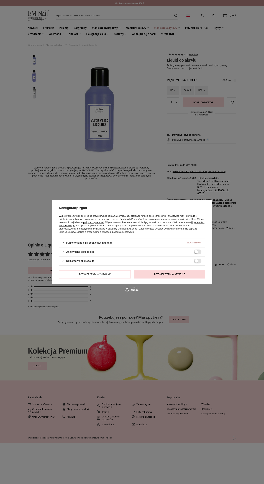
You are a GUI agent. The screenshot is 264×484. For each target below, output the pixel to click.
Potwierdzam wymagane (95, 274)
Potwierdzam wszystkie (169, 274)
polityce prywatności (93, 222)
